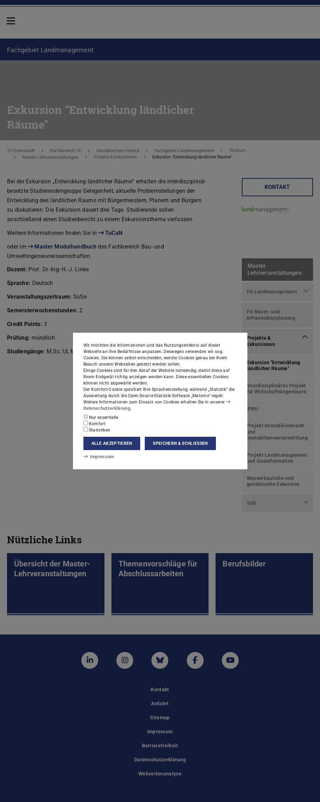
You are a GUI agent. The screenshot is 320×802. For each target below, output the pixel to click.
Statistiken (96, 430)
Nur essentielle (100, 417)
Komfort (94, 423)
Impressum (97, 456)
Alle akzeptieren (111, 443)
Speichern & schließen (180, 443)
